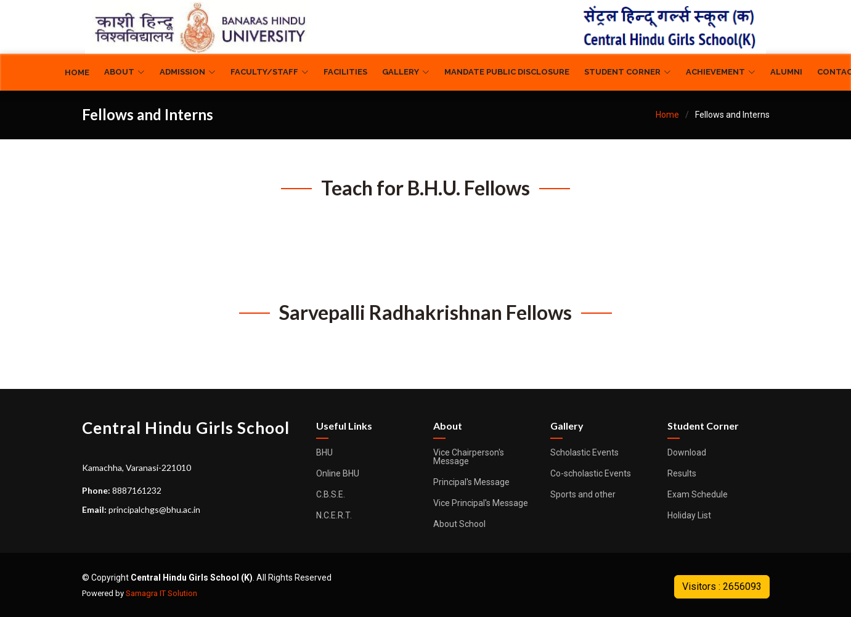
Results (681, 473)
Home (77, 72)
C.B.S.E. (330, 494)
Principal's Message (471, 482)
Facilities (345, 71)
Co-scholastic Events (590, 473)
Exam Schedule (697, 494)
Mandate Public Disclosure (506, 71)
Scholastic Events (584, 452)
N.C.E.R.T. (334, 515)
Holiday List (689, 515)
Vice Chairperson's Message (468, 456)
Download (686, 452)
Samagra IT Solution (161, 593)
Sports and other (583, 494)
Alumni (786, 71)
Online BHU (337, 473)
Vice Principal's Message (480, 503)
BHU (324, 452)
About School (459, 524)
